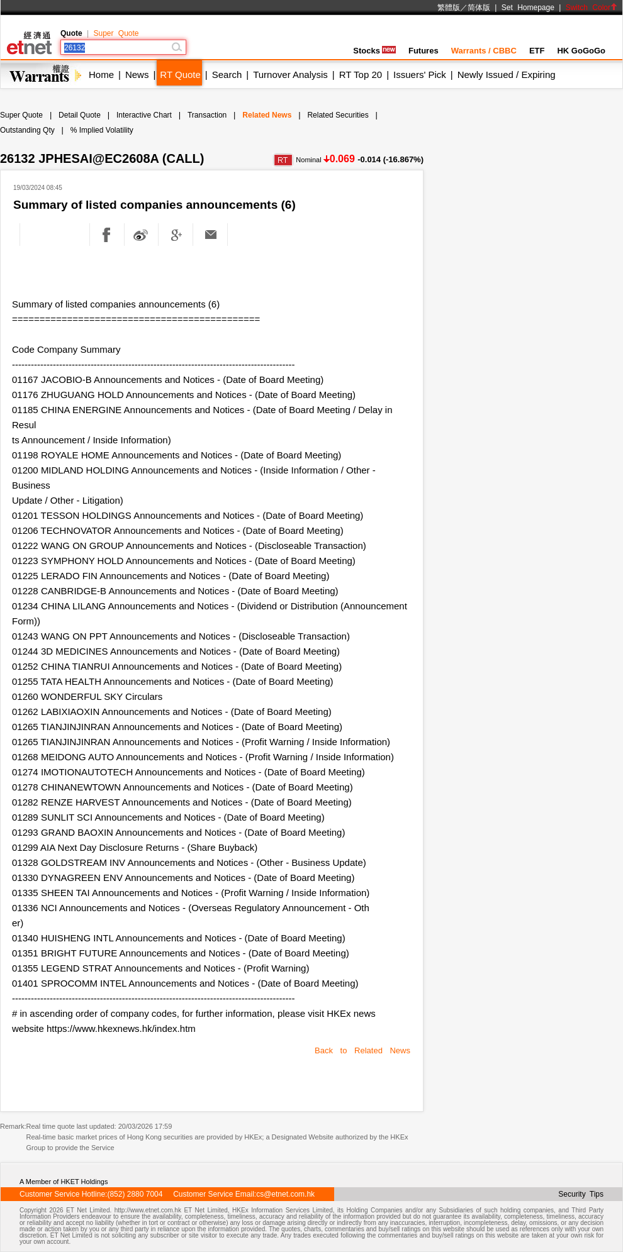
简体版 (479, 7)
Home (101, 74)
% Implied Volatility (101, 130)
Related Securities (337, 115)
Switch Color (591, 7)
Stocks (374, 50)
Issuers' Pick (419, 74)
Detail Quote (80, 115)
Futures (423, 50)
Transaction (207, 115)
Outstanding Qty (27, 130)
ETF (537, 50)
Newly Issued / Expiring (506, 74)
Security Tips (580, 1194)
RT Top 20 (360, 74)
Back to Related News (362, 1050)
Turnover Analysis (290, 74)
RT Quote (180, 74)
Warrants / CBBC (484, 50)
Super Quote (115, 33)
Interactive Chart (144, 115)
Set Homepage (528, 7)
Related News (266, 115)
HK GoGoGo (581, 50)
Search (227, 74)
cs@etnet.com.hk (285, 1194)
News (137, 74)
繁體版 (448, 7)
